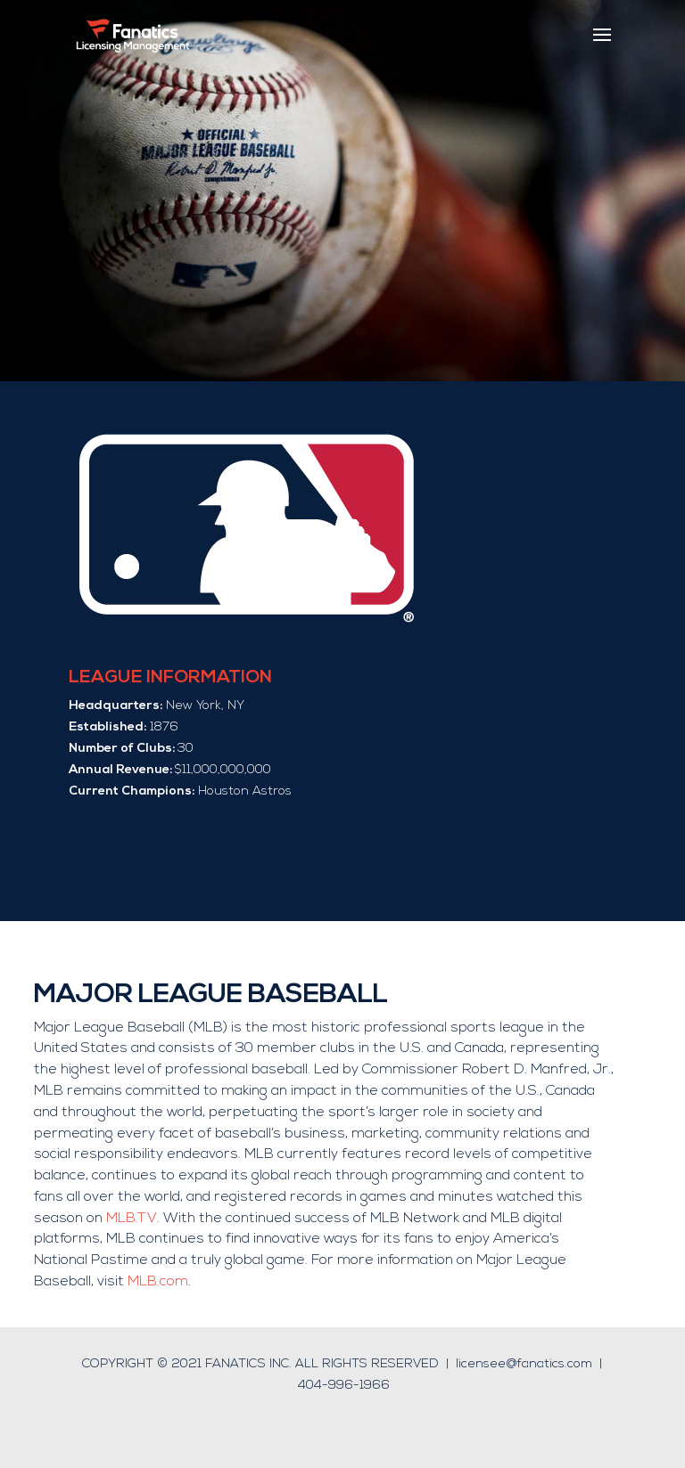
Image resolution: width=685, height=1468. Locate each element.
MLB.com (158, 1282)
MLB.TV (131, 1218)
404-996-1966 (344, 1385)
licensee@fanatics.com (524, 1364)
